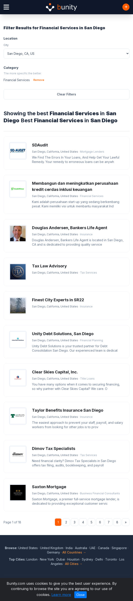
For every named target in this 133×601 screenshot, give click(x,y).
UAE (93, 548)
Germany (53, 552)
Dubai (60, 559)
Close (80, 595)
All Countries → (74, 552)
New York (47, 559)
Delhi (99, 559)
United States (28, 548)
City (6, 45)
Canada (103, 548)
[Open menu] (6, 7)
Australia (81, 548)
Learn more (61, 594)
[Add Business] (125, 7)
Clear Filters (66, 94)
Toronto (111, 559)
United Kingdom (51, 548)
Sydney (87, 559)
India (69, 548)
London (31, 559)
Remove (38, 80)
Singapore (119, 548)
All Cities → (73, 564)
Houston (73, 559)
